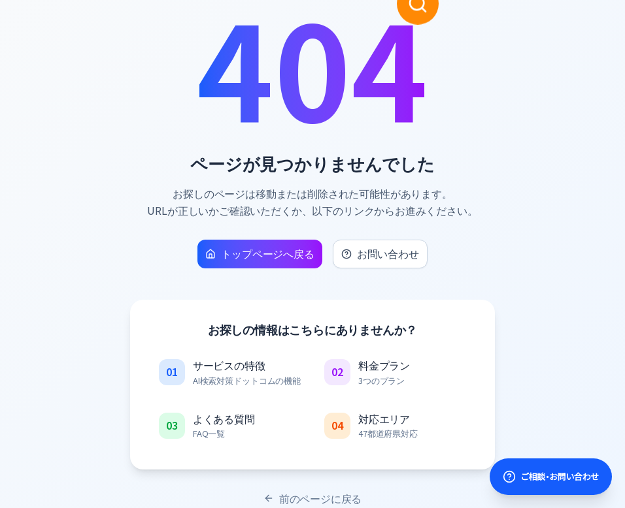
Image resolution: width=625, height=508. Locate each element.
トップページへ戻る (259, 253)
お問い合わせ (380, 253)
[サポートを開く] (551, 476)
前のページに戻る (312, 498)
